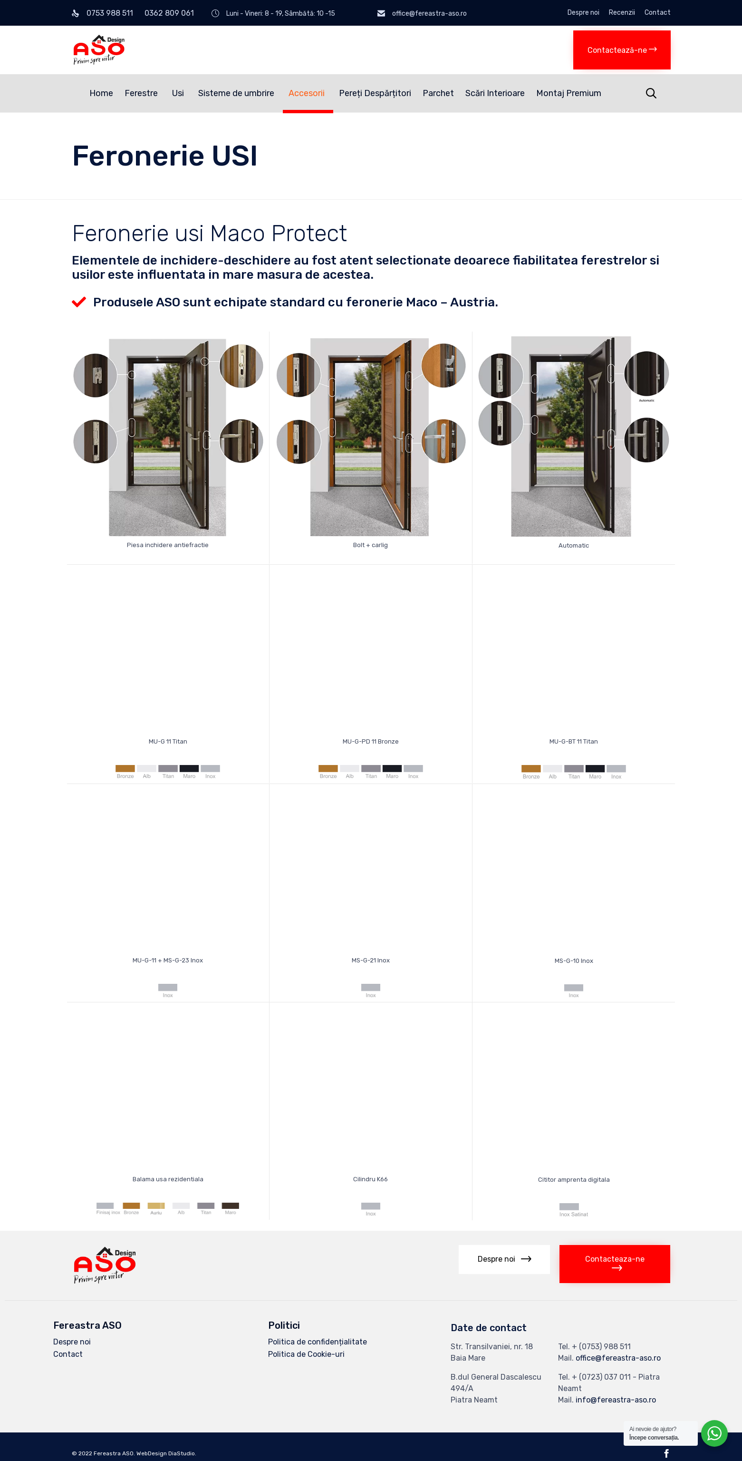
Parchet (438, 93)
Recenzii (622, 13)
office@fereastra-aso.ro (618, 1357)
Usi (179, 93)
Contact (658, 13)
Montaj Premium (568, 93)
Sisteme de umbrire (237, 93)
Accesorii (308, 93)
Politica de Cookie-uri (306, 1353)
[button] (622, 49)
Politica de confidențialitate (317, 1341)
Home (101, 93)
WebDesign (151, 1453)
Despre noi (583, 13)
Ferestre (143, 93)
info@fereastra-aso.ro (616, 1399)
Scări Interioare (495, 93)
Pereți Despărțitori (375, 93)
